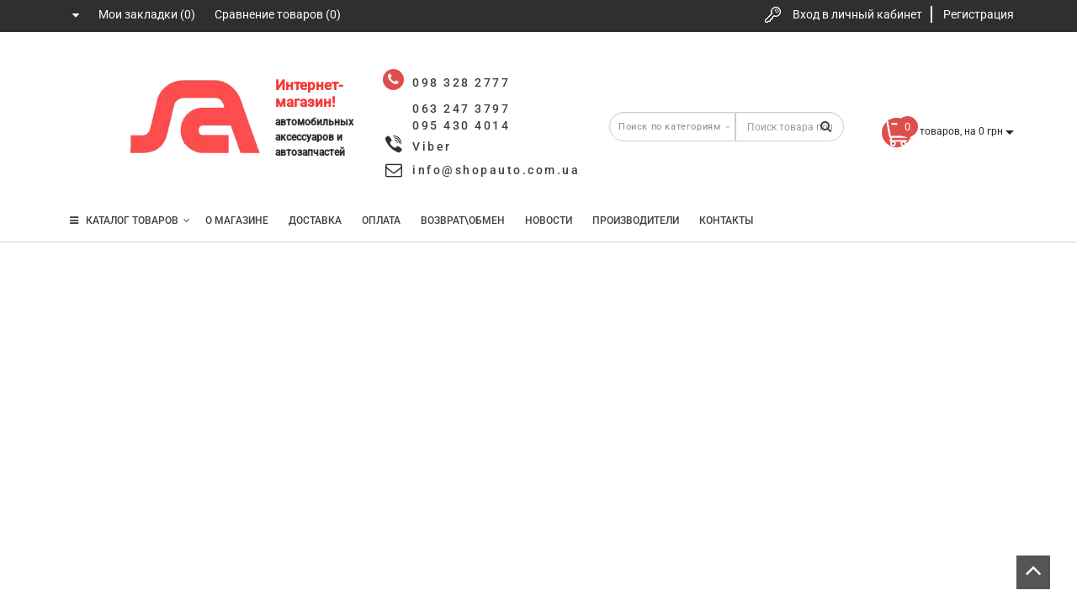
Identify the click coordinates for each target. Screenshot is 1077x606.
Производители (635, 220)
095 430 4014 (88, 170)
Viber (432, 146)
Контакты (726, 220)
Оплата (381, 220)
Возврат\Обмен (463, 220)
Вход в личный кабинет (857, 14)
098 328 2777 (87, 69)
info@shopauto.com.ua (496, 170)
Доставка (315, 220)
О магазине (236, 220)
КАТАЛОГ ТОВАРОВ (130, 220)
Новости (548, 220)
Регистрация (978, 14)
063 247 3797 (87, 120)
